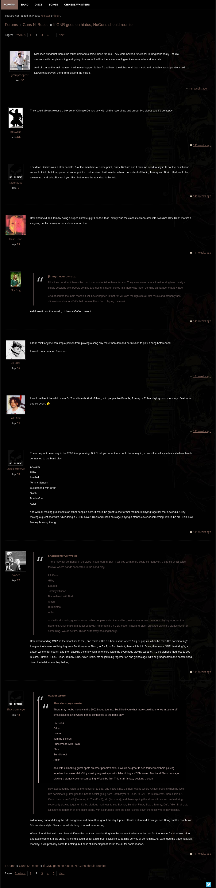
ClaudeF (15, 363)
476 (18, 136)
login (57, 16)
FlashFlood (15, 239)
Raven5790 (16, 183)
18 (18, 474)
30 (22, 80)
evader (15, 575)
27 (18, 580)
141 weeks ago (198, 88)
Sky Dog (16, 290)
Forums (11, 24)
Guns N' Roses (35, 24)
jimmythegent (19, 75)
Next (61, 35)
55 (18, 244)
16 (18, 368)
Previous (20, 35)
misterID (15, 131)
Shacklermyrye (16, 469)
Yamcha (15, 418)
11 (18, 423)
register (45, 16)
